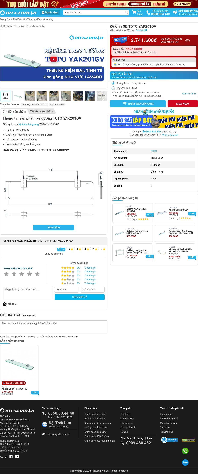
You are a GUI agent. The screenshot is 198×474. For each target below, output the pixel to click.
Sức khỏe (165, 427)
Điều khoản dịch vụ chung (97, 423)
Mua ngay (183, 103)
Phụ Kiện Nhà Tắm (22, 19)
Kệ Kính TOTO (57, 104)
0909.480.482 (138, 443)
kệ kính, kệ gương (29, 124)
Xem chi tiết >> (189, 93)
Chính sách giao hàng (95, 432)
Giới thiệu (125, 414)
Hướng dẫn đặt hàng (94, 418)
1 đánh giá (175, 218)
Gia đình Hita (127, 418)
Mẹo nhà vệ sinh (168, 423)
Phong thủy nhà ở (169, 418)
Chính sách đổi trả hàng (96, 436)
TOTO (154, 151)
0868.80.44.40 (61, 413)
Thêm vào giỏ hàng (138, 103)
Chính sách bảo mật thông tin (99, 440)
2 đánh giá (132, 219)
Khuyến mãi (166, 414)
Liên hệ (124, 432)
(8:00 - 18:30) (159, 131)
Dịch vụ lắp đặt (128, 427)
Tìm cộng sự (126, 423)
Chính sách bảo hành (95, 414)
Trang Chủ (5, 19)
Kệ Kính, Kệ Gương (43, 19)
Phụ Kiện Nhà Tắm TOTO (34, 104)
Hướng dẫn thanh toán (95, 427)
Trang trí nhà (166, 432)
